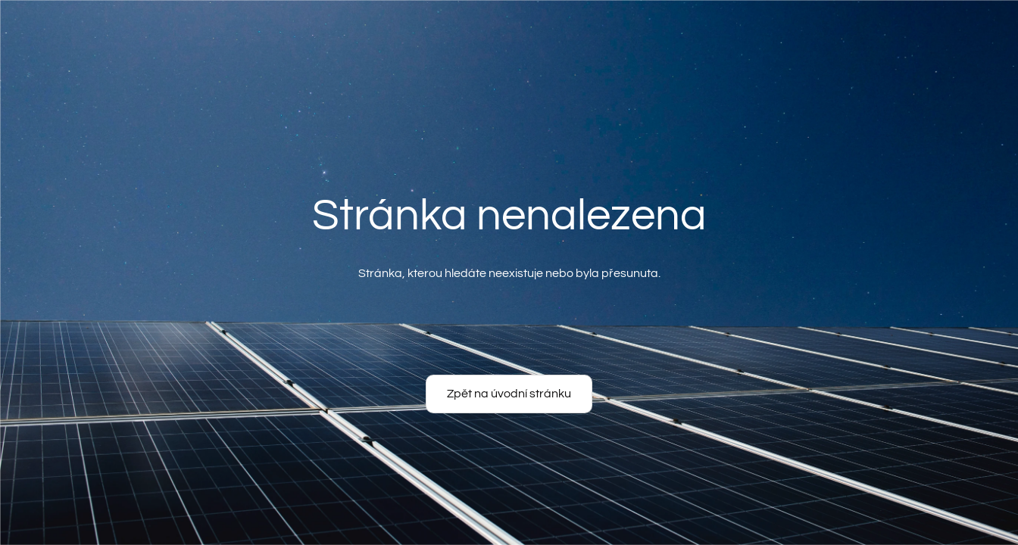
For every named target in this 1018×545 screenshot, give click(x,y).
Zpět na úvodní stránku (509, 394)
